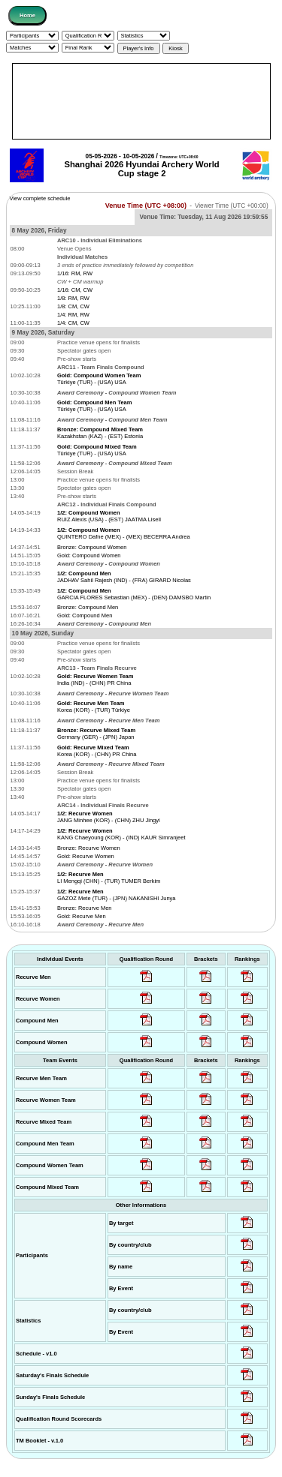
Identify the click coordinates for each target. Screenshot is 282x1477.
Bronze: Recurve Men (84, 908)
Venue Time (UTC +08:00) (145, 205)
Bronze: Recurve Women (88, 848)
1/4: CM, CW (73, 323)
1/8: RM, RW (73, 298)
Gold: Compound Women (89, 555)
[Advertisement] (141, 101)
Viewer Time (231, 206)
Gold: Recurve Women (85, 856)
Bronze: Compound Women (91, 547)
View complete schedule (40, 198)
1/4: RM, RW (73, 314)
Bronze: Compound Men (87, 607)
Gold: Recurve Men (81, 916)
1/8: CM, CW (73, 306)
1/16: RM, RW (74, 273)
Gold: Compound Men (84, 615)
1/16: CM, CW (74, 290)
